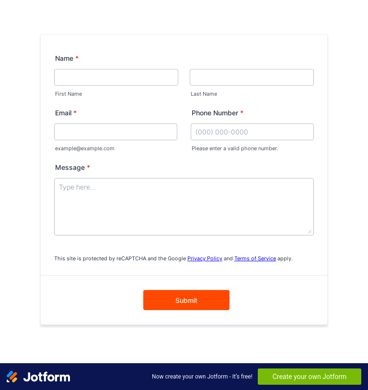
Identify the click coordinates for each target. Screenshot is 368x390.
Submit (186, 300)
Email (66, 113)
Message (72, 167)
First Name (68, 94)
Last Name (204, 94)
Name (67, 58)
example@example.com (85, 148)
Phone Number (217, 113)
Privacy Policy (204, 259)
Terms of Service (255, 259)
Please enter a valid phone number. (235, 148)
